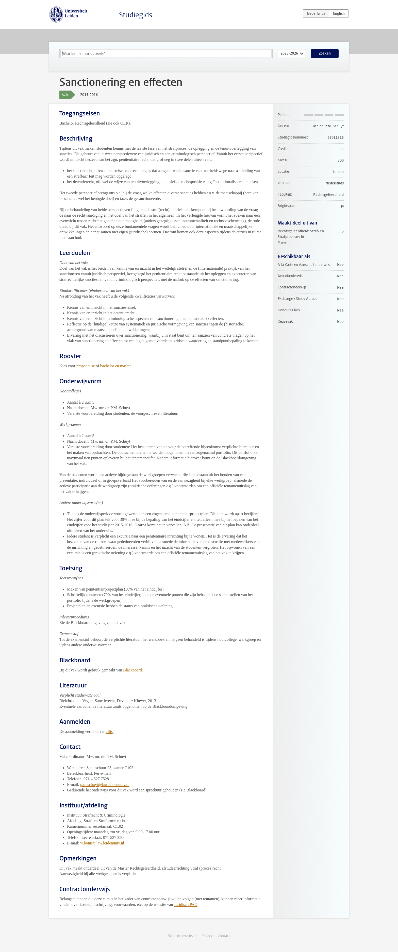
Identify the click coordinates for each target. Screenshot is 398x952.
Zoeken (325, 53)
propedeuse (85, 366)
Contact (224, 935)
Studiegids (135, 15)
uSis (109, 731)
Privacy (207, 935)
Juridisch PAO (185, 904)
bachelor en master (115, 366)
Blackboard (132, 670)
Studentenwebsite (182, 935)
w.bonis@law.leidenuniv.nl (102, 843)
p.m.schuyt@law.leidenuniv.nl (104, 784)
